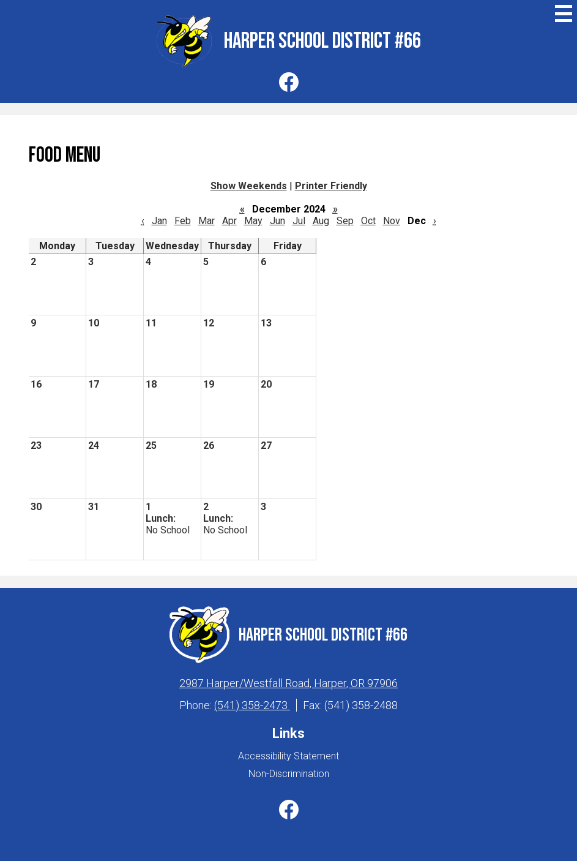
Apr (229, 221)
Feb (182, 221)
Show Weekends (248, 186)
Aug (321, 221)
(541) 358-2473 (252, 705)
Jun (277, 221)
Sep (345, 221)
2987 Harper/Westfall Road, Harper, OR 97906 (288, 683)
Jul (298, 221)
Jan (159, 221)
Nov (391, 221)
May (253, 221)
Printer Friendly (331, 186)
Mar (206, 221)
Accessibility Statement (288, 756)
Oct (368, 221)
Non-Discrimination (288, 774)
